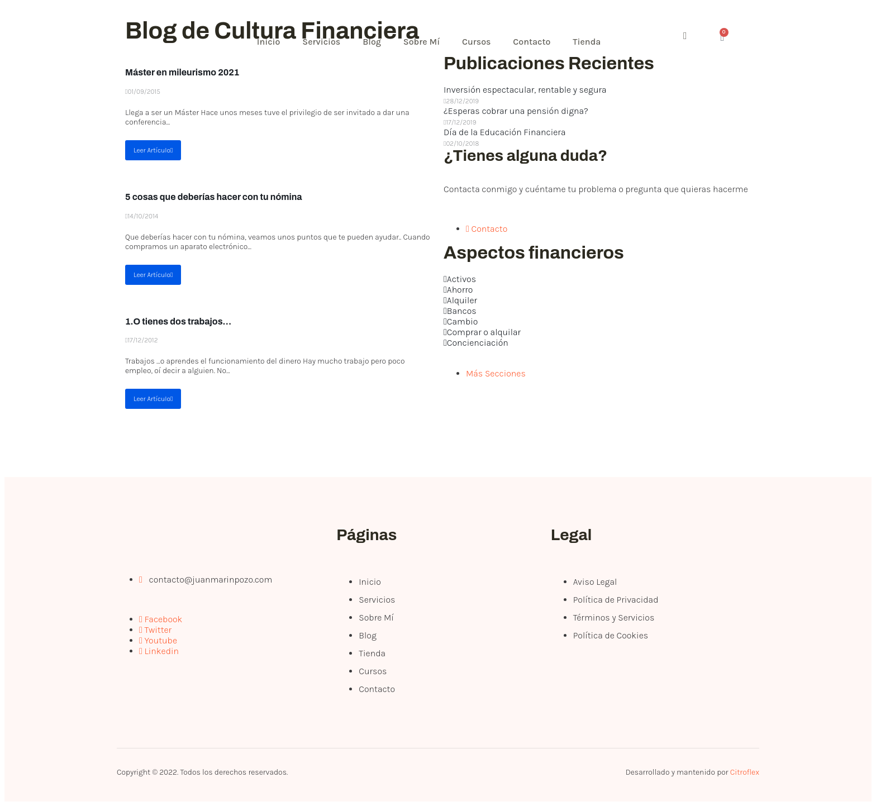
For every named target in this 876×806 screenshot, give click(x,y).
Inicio (268, 41)
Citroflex (744, 772)
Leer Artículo (153, 150)
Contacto (532, 41)
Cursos (477, 41)
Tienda (587, 41)
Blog (372, 41)
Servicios (322, 41)
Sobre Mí (421, 41)
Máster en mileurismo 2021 (182, 72)
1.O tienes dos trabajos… (178, 321)
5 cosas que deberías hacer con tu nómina (213, 197)
